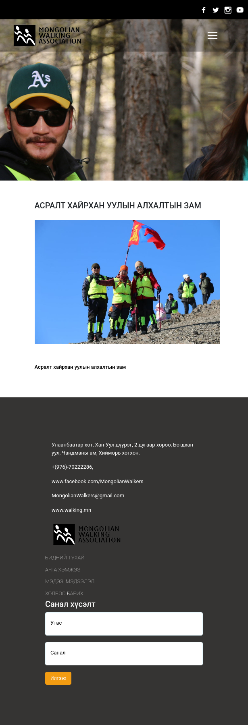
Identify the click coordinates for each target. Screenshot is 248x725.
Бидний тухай (65, 558)
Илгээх (58, 678)
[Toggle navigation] (212, 35)
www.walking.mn (71, 510)
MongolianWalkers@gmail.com (88, 495)
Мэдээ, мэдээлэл (69, 581)
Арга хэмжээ (63, 570)
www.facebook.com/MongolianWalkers (98, 481)
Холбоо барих (64, 593)
